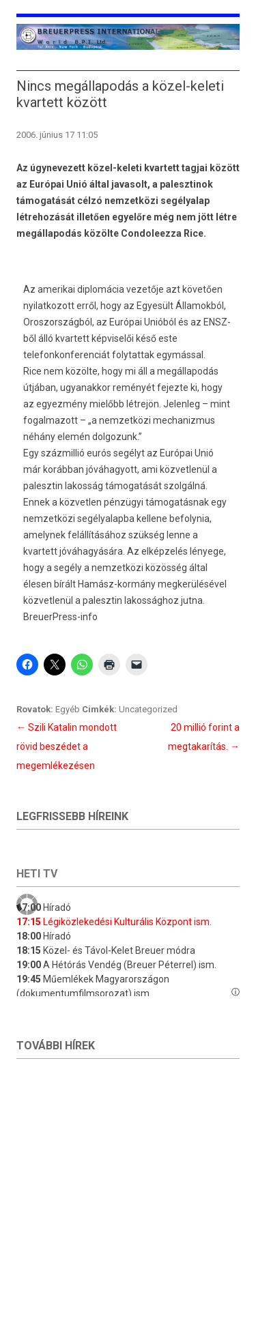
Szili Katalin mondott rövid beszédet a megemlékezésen (66, 746)
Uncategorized (148, 709)
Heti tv (36, 873)
